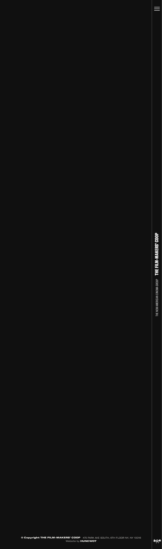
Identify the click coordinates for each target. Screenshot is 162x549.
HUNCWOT (88, 541)
